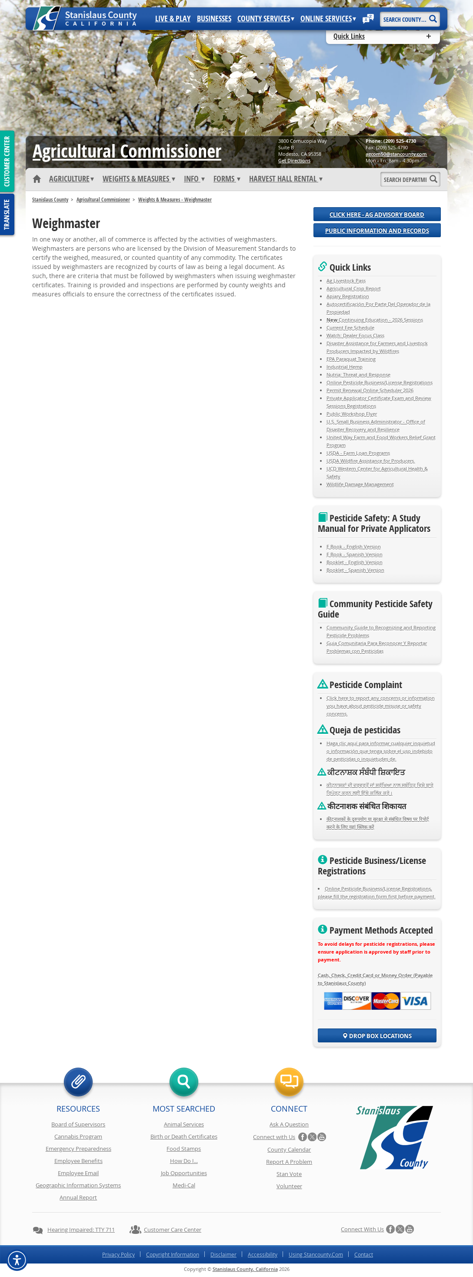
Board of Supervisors (78, 1124)
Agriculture (71, 179)
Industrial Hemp (344, 366)
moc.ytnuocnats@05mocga (396, 154)
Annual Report (78, 1197)
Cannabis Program (78, 1136)
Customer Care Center (172, 1229)
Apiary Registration (347, 296)
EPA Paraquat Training (351, 359)
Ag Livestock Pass (346, 280)
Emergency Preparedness (78, 1149)
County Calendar (289, 1149)
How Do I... (184, 1161)
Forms (226, 179)
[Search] (433, 16)
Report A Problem (289, 1162)
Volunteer (289, 1186)
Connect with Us (274, 1137)
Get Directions (294, 160)
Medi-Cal (184, 1185)
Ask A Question (289, 1124)
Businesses (214, 18)
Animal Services (184, 1124)
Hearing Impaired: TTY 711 (81, 1229)
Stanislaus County (50, 199)
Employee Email (78, 1173)
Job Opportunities (184, 1173)
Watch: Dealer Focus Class (355, 335)
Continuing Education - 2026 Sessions (374, 319)
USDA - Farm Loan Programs (358, 453)
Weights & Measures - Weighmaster (175, 199)
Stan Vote (289, 1174)
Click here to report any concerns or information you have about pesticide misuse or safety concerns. (380, 706)
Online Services (328, 18)
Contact (363, 1254)
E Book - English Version (353, 546)
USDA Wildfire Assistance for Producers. (370, 460)
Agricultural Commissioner (103, 199)
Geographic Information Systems (78, 1185)
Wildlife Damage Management (360, 484)
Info (194, 179)
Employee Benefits (78, 1161)
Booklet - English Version (354, 562)
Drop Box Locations (377, 1036)
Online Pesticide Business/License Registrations (379, 382)
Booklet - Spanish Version (355, 570)
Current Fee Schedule (350, 327)
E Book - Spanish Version (354, 554)
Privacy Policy (118, 1254)
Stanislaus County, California (245, 1269)
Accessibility (262, 1254)
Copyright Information (172, 1254)
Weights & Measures (139, 179)
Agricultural (127, 150)
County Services (265, 18)
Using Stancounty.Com (316, 1254)
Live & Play (172, 18)
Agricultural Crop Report (353, 288)
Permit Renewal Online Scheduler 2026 (369, 390)
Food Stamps (184, 1149)
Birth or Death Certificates (183, 1136)
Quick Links (349, 36)
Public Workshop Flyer (351, 413)
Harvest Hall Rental (286, 179)
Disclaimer (223, 1254)
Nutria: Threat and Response (358, 374)
